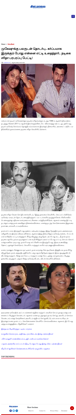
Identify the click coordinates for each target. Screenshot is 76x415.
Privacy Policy (54, 411)
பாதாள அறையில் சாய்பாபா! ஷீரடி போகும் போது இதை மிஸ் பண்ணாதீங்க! (31, 344)
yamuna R (7, 62)
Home (3, 44)
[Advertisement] (37, 28)
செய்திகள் (11, 44)
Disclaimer (64, 411)
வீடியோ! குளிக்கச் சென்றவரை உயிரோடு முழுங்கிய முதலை (25, 348)
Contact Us (42, 411)
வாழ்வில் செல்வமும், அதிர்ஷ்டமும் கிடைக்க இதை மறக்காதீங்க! (27, 334)
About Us (31, 411)
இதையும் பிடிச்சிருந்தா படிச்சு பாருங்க (16, 329)
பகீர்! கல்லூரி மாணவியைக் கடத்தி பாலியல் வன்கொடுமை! (24, 339)
